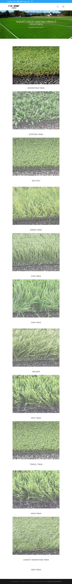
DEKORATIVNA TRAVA (36, 88)
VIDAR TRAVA (36, 513)
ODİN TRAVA (36, 322)
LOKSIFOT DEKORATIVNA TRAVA (36, 560)
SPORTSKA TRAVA (36, 134)
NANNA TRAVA (36, 230)
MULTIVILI (36, 181)
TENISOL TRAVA (36, 464)
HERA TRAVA (36, 569)
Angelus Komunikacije (54, 581)
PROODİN (36, 371)
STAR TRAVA (36, 276)
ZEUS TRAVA (36, 418)
